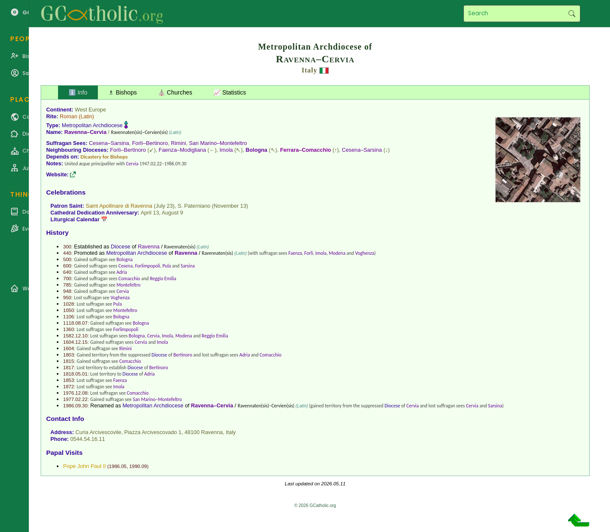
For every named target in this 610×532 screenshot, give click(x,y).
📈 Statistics (230, 92)
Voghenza (364, 253)
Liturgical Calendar (75, 219)
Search (571, 13)
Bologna (256, 150)
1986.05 (118, 466)
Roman (68, 116)
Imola (226, 150)
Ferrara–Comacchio (305, 150)
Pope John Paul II (84, 466)
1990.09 (138, 466)
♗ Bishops (122, 92)
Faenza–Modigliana (182, 150)
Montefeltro (128, 285)
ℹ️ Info (78, 92)
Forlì (308, 253)
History (57, 232)
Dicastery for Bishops (104, 156)
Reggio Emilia (163, 278)
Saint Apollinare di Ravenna (119, 206)
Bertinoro (182, 355)
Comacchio (129, 278)
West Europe (90, 109)
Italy (309, 70)
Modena (337, 253)
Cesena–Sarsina (109, 143)
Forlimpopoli (147, 266)
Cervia (132, 164)
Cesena (126, 266)
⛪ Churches (175, 92)
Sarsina (187, 266)
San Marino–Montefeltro (218, 143)
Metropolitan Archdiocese (92, 125)
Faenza (295, 253)
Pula (166, 266)
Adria (121, 272)
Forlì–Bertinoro (150, 143)
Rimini (178, 143)
